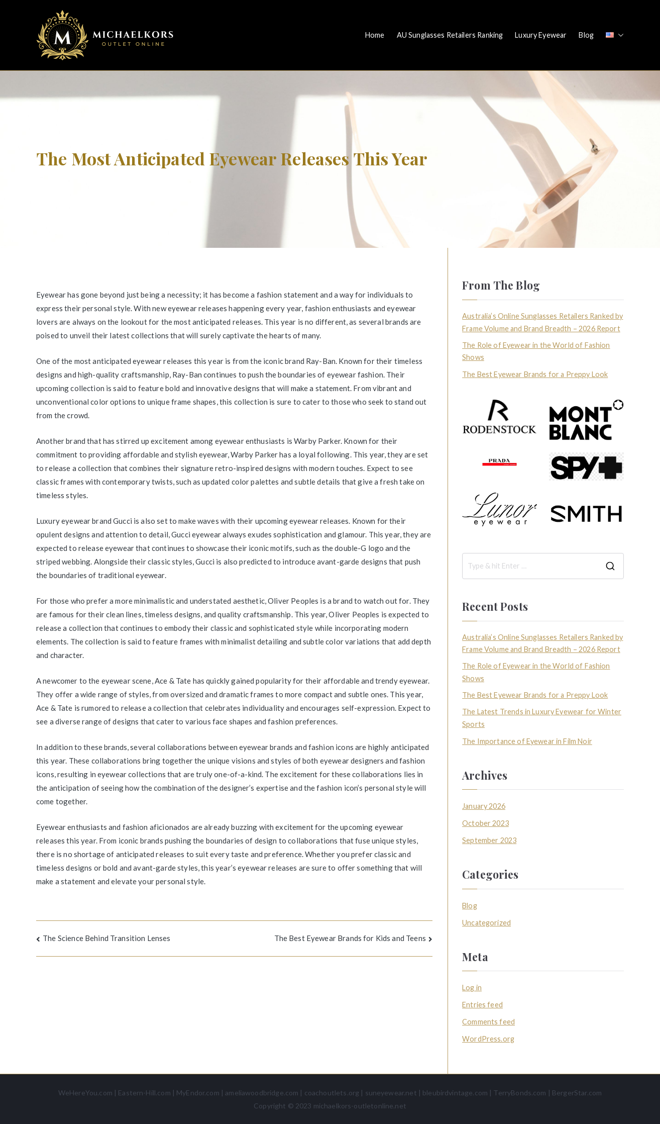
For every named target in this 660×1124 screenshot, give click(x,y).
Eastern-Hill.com (144, 1092)
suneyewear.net (391, 1092)
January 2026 (483, 806)
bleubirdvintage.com (455, 1092)
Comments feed (488, 1021)
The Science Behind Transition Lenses (106, 938)
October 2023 (485, 823)
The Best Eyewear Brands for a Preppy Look (535, 374)
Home (375, 35)
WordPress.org (488, 1039)
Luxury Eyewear (541, 35)
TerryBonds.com (519, 1092)
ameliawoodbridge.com (261, 1092)
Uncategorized (486, 922)
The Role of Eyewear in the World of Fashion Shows (536, 351)
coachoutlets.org (331, 1092)
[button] (619, 35)
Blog (586, 35)
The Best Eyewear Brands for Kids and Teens (350, 938)
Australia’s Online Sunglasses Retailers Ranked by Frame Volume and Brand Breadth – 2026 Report (542, 322)
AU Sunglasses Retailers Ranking (450, 35)
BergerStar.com (577, 1092)
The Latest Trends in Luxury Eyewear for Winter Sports (541, 717)
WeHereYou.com (85, 1092)
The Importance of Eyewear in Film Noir (527, 741)
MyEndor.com (197, 1092)
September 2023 (489, 840)
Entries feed (482, 1004)
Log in (472, 987)
